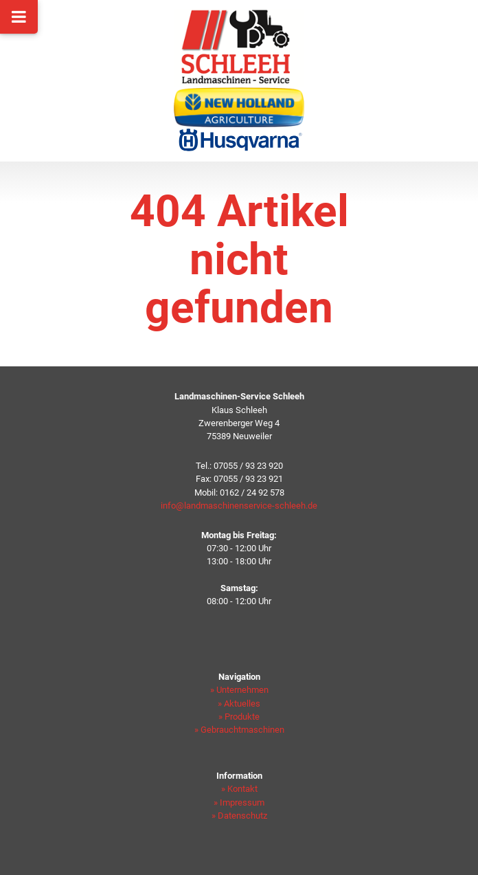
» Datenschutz (239, 815)
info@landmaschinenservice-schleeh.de (239, 505)
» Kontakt (239, 789)
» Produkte (239, 716)
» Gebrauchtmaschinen (239, 729)
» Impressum (239, 802)
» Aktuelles (239, 703)
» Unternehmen (239, 690)
